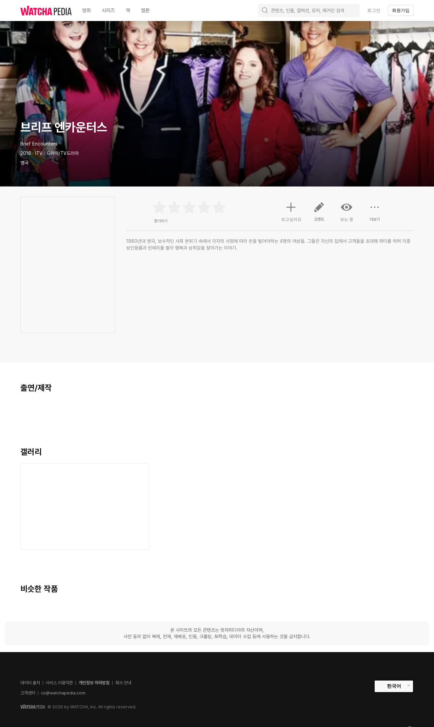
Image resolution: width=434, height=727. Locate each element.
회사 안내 (123, 682)
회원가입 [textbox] (401, 10)
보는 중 (347, 211)
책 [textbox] (128, 10)
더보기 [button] (374, 214)
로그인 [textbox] (373, 10)
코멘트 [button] (319, 214)
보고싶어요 (291, 211)
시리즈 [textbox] (108, 10)
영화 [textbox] (86, 10)
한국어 (394, 686)
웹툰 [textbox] (145, 10)
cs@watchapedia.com (63, 692)
